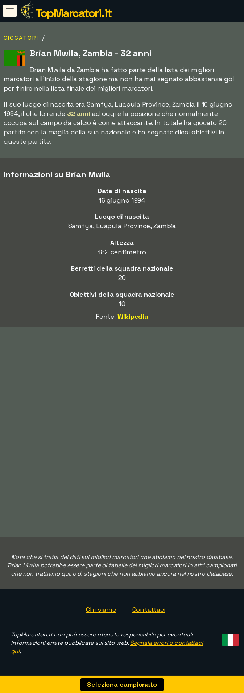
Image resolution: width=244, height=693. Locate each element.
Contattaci (148, 609)
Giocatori (21, 38)
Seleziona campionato (122, 684)
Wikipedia (132, 316)
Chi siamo (101, 609)
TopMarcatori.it (73, 13)
